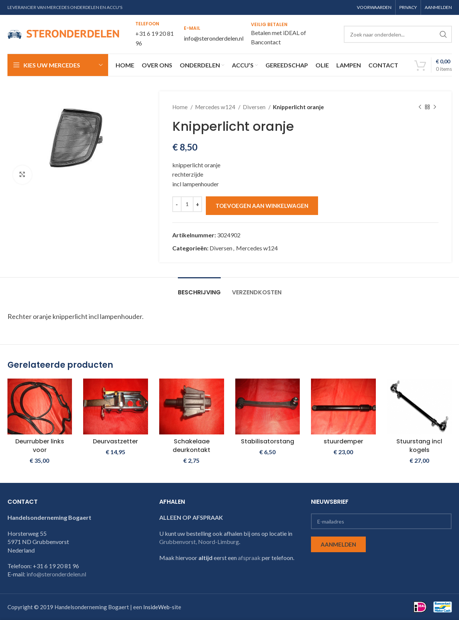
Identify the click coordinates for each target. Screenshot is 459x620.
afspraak (249, 557)
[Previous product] (420, 107)
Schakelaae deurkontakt (191, 445)
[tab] (199, 288)
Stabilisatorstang (267, 441)
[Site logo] (63, 33)
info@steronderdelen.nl (213, 38)
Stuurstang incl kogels (419, 445)
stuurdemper (343, 441)
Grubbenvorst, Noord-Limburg (199, 541)
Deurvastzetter (115, 441)
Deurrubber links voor (39, 445)
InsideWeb (156, 607)
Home (180, 107)
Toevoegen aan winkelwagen (262, 205)
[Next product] (434, 107)
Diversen (255, 107)
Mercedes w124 (215, 107)
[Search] (398, 34)
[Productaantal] (187, 204)
